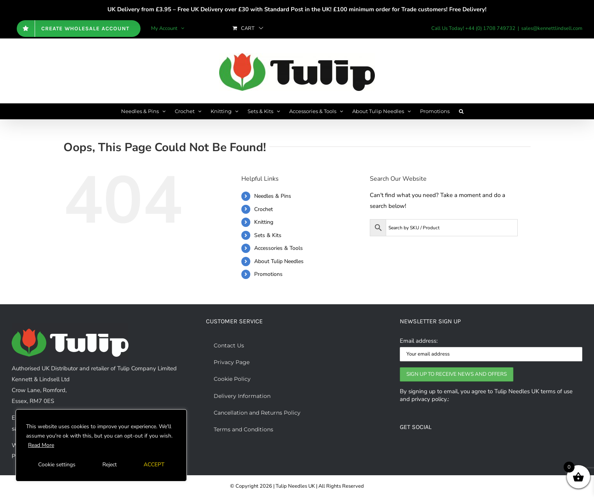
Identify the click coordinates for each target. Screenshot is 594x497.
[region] (101, 445)
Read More (41, 445)
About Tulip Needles (279, 261)
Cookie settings (57, 464)
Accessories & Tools (278, 248)
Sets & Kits (267, 235)
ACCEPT (154, 464)
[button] (461, 111)
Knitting (263, 222)
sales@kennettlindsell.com (551, 28)
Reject (109, 464)
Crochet (263, 209)
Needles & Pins (272, 196)
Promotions (268, 274)
